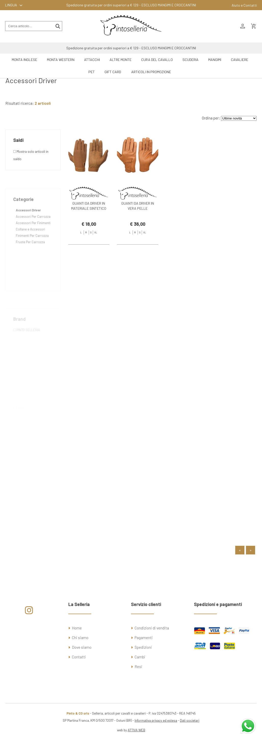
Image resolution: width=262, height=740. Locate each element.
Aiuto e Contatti (244, 5)
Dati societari (189, 720)
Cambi (140, 657)
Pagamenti (144, 637)
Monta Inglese (24, 59)
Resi (138, 666)
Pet (91, 72)
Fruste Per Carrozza (30, 255)
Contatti (79, 657)
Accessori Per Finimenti (33, 236)
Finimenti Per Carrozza (32, 249)
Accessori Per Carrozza (33, 230)
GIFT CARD (112, 72)
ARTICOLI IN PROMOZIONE (151, 72)
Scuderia (190, 59)
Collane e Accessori (30, 242)
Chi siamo (80, 637)
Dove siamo (81, 647)
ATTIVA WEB (136, 730)
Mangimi (214, 59)
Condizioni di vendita (152, 628)
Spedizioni (143, 647)
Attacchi (92, 59)
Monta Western (60, 59)
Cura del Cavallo (157, 59)
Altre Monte (121, 59)
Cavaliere (239, 59)
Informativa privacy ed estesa (156, 720)
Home (77, 628)
